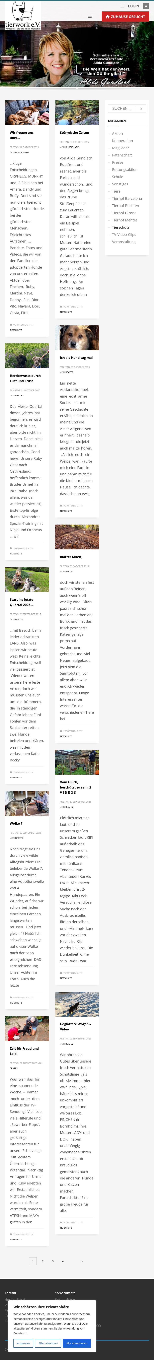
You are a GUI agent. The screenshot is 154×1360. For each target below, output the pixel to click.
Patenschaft (122, 155)
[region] (52, 1326)
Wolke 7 (16, 823)
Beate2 (69, 372)
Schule (117, 176)
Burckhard (22, 152)
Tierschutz (16, 330)
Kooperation (122, 140)
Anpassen (23, 1343)
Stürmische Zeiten (74, 132)
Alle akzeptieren (76, 1343)
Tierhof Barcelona (127, 198)
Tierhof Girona (124, 212)
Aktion (117, 133)
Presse (117, 162)
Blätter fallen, (71, 557)
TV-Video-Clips (124, 234)
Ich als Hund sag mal (76, 357)
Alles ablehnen (48, 1343)
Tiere (116, 191)
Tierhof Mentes (125, 220)
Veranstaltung (124, 241)
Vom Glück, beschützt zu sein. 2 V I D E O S (75, 787)
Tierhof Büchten (125, 205)
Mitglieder (120, 147)
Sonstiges (120, 184)
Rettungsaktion (125, 169)
